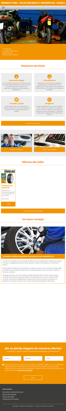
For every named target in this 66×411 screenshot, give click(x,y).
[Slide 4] (35, 41)
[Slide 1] (31, 41)
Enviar (33, 378)
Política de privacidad (9, 394)
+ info (8, 204)
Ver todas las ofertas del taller (33, 211)
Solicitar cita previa (16, 149)
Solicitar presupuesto (49, 149)
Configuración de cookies (10, 399)
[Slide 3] (34, 41)
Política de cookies (8, 397)
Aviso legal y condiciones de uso (12, 392)
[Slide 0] (30, 41)
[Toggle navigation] (3, 7)
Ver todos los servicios (33, 123)
